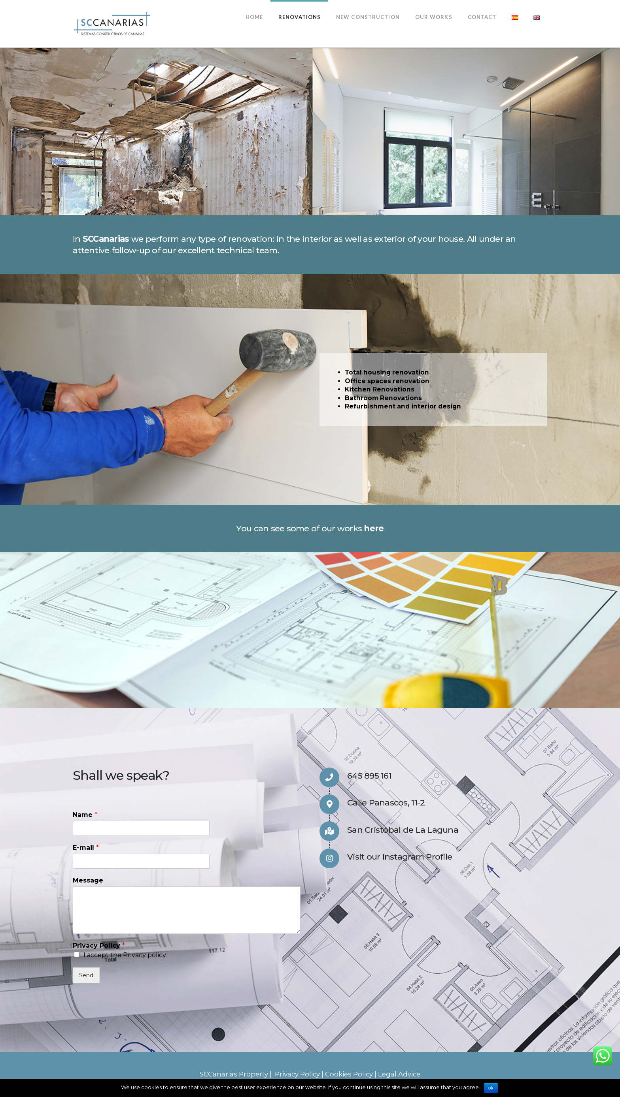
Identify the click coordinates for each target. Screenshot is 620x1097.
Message (88, 880)
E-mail (86, 847)
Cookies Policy (349, 1074)
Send (86, 975)
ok (490, 1088)
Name (85, 815)
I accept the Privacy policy (124, 955)
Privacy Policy (99, 945)
